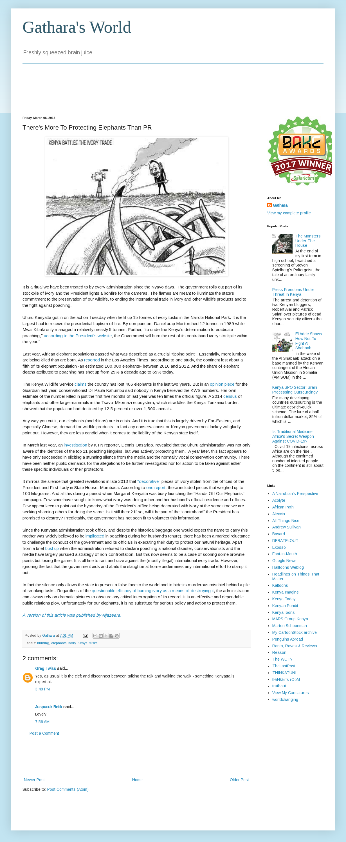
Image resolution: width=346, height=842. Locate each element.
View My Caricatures (290, 692)
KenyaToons (283, 612)
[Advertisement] (136, 756)
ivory (72, 643)
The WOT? (282, 659)
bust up (52, 548)
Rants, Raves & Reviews (294, 646)
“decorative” (148, 481)
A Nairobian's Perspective (295, 493)
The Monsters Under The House (308, 241)
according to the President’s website (78, 335)
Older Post (239, 779)
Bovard (278, 534)
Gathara (280, 205)
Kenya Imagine (285, 592)
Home (137, 779)
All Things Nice (285, 520)
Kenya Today (284, 599)
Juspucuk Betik (48, 707)
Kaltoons (280, 585)
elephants (58, 643)
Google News (284, 560)
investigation (75, 445)
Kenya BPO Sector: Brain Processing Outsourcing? (295, 389)
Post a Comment (44, 733)
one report (155, 487)
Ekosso (279, 547)
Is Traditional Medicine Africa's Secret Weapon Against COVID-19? (293, 436)
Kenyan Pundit (285, 605)
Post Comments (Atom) (68, 789)
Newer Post (34, 779)
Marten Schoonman (289, 625)
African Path (283, 507)
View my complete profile (289, 213)
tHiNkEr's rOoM (286, 679)
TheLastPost (283, 666)
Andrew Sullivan (286, 527)
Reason (279, 652)
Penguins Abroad (287, 639)
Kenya (82, 643)
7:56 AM (42, 721)
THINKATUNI (284, 672)
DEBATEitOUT (285, 540)
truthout (279, 686)
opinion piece (222, 384)
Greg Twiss (45, 668)
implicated (95, 536)
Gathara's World (77, 27)
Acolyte (278, 500)
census (230, 396)
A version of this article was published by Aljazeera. (72, 615)
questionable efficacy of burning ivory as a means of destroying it (153, 590)
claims (81, 384)
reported (92, 359)
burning (43, 643)
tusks (93, 643)
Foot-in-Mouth (284, 554)
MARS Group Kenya (290, 619)
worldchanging (285, 699)
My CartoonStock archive (294, 632)
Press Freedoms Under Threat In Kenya (293, 292)
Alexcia (278, 514)
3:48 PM (42, 689)
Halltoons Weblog (288, 567)
